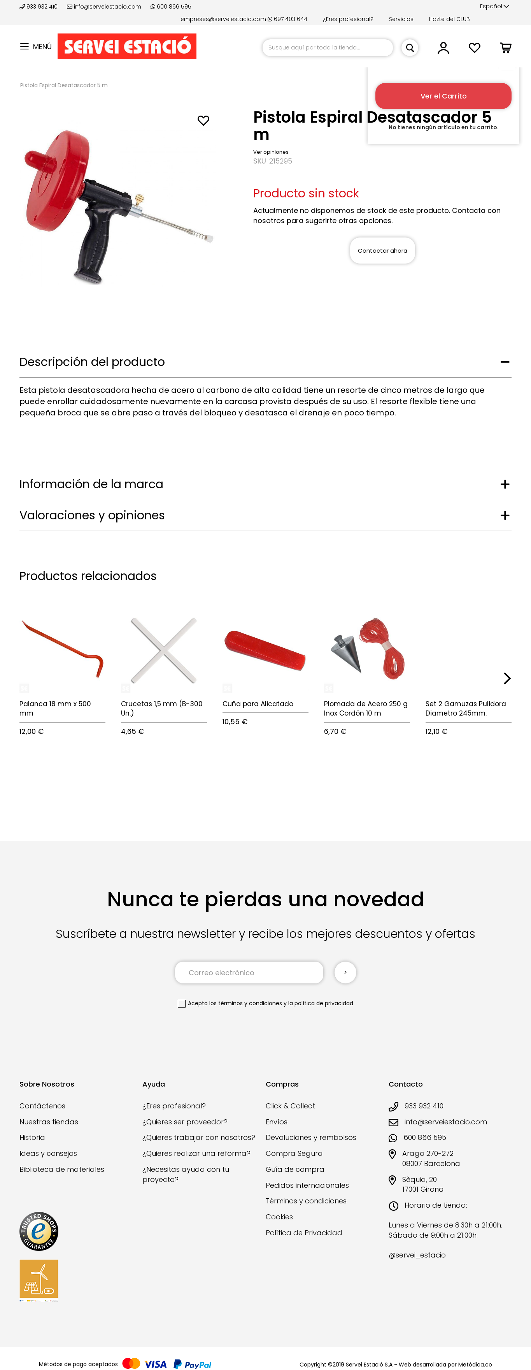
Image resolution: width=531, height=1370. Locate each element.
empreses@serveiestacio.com (223, 19)
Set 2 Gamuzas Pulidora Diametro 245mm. (466, 708)
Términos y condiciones (306, 1201)
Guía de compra (295, 1169)
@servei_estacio (417, 1255)
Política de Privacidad (304, 1233)
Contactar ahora (382, 250)
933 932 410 (39, 7)
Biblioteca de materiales (61, 1169)
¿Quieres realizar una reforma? (196, 1153)
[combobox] (328, 47)
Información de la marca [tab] (91, 484)
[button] (494, 6)
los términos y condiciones (245, 1003)
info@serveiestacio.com (104, 7)
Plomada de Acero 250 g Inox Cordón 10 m (366, 708)
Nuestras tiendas (48, 1122)
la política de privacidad (320, 1003)
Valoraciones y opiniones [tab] (92, 515)
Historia (32, 1137)
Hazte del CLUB (449, 19)
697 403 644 (287, 19)
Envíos (276, 1122)
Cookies (279, 1217)
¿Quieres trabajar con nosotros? (198, 1137)
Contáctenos (42, 1106)
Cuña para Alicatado (258, 704)
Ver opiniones (271, 152)
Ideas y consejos (48, 1153)
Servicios (401, 19)
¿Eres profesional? (348, 19)
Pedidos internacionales (307, 1185)
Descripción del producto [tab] (92, 362)
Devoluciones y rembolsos (311, 1137)
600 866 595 (171, 7)
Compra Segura (294, 1153)
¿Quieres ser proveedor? (185, 1122)
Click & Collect (290, 1106)
